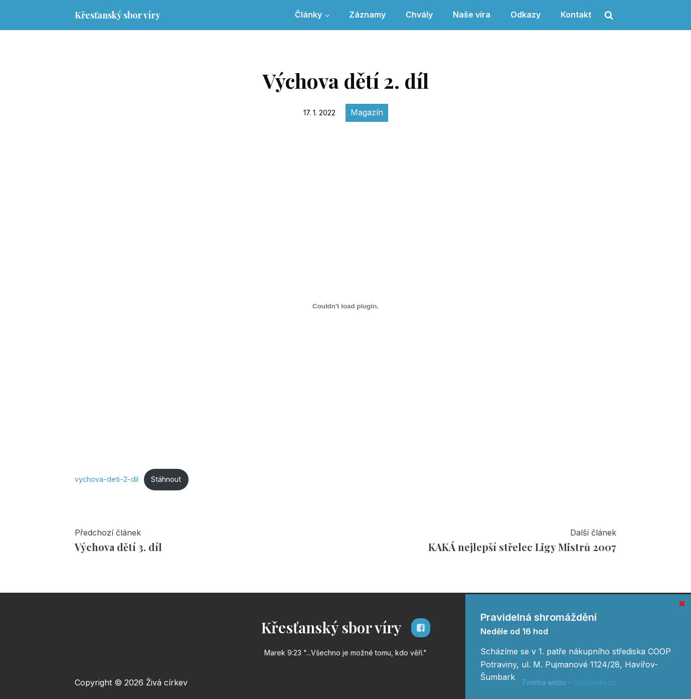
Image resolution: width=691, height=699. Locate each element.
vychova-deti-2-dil (106, 479)
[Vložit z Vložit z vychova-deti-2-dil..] (345, 306)
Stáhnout (166, 479)
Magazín (367, 112)
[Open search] (608, 15)
